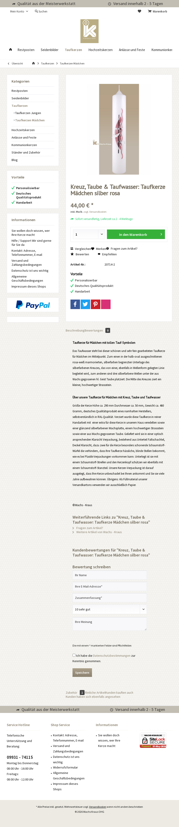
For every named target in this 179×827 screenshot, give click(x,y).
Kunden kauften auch (119, 692)
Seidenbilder (20, 98)
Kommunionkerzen (24, 145)
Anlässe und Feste (24, 137)
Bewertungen (97, 330)
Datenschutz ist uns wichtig (30, 270)
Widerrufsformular (65, 767)
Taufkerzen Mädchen (30, 120)
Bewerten (79, 254)
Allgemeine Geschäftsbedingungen (27, 278)
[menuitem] (158, 11)
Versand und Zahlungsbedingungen (27, 263)
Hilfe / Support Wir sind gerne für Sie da (31, 243)
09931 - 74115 (20, 757)
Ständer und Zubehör (26, 152)
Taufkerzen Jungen (28, 113)
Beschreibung (75, 330)
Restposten (20, 91)
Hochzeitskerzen (23, 130)
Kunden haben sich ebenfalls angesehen (93, 697)
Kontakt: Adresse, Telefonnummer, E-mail (27, 253)
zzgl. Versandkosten (94, 211)
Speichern (82, 673)
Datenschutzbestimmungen (112, 656)
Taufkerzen (20, 106)
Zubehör (75, 692)
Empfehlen (107, 254)
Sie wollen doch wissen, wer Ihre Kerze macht (31, 233)
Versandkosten (97, 806)
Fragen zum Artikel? (122, 248)
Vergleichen (80, 249)
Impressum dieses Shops (29, 286)
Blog (15, 160)
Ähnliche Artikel (95, 692)
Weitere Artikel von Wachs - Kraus (97, 532)
